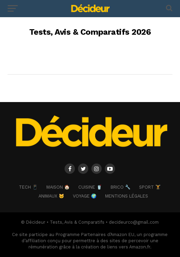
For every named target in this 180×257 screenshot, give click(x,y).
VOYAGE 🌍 (85, 196)
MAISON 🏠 (58, 187)
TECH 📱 (28, 187)
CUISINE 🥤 (90, 187)
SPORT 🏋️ (150, 187)
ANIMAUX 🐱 (51, 196)
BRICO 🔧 (121, 187)
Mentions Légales (126, 196)
